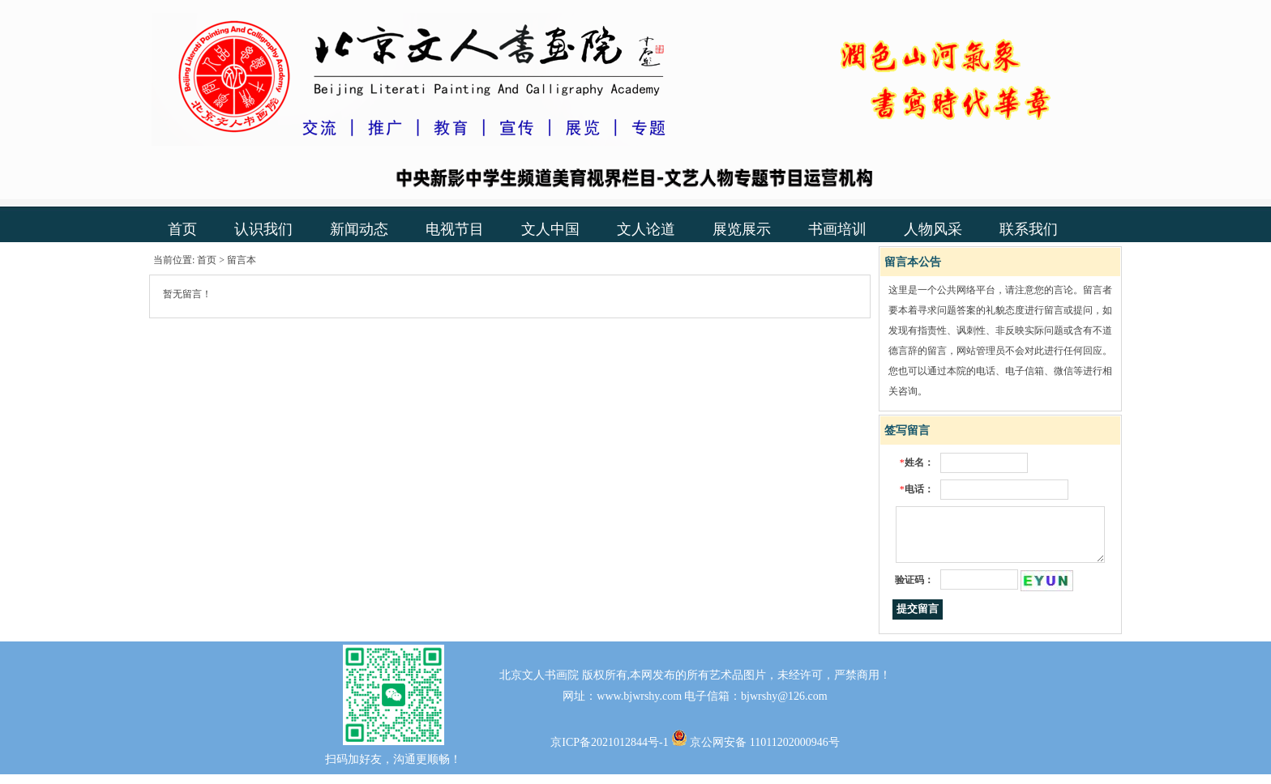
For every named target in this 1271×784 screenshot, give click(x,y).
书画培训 (837, 229)
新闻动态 (359, 229)
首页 (182, 229)
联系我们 (1028, 229)
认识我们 (263, 229)
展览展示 (742, 229)
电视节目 (455, 229)
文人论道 (646, 229)
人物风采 (933, 229)
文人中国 (550, 229)
